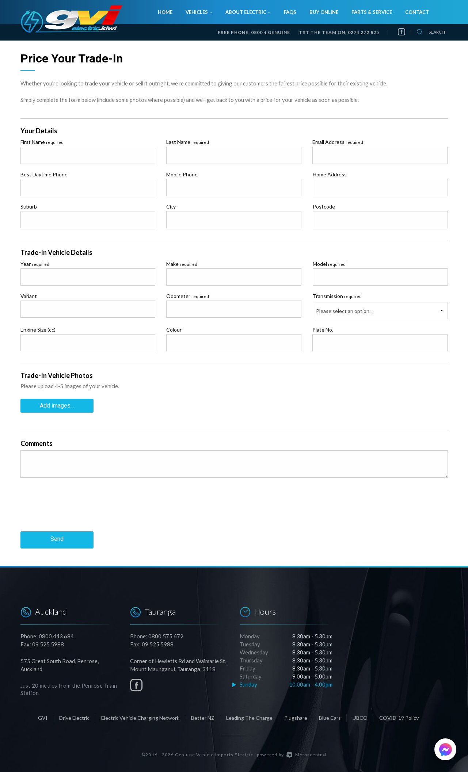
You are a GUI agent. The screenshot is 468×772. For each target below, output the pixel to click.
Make (181, 264)
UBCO (360, 716)
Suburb (28, 206)
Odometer (187, 296)
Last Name (187, 142)
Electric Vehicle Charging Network (140, 716)
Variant (28, 296)
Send (57, 538)
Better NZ (202, 716)
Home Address (330, 174)
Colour (174, 329)
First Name (42, 142)
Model (329, 264)
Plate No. (322, 329)
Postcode (324, 206)
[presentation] (76, 509)
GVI (42, 716)
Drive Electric (74, 716)
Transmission (337, 296)
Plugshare (295, 716)
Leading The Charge (249, 716)
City (171, 206)
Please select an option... (344, 311)
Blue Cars (330, 716)
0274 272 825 (363, 32)
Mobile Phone (182, 174)
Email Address (337, 142)
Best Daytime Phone (44, 174)
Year (34, 264)
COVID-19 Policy (399, 716)
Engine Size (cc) (38, 329)
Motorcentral (306, 753)
